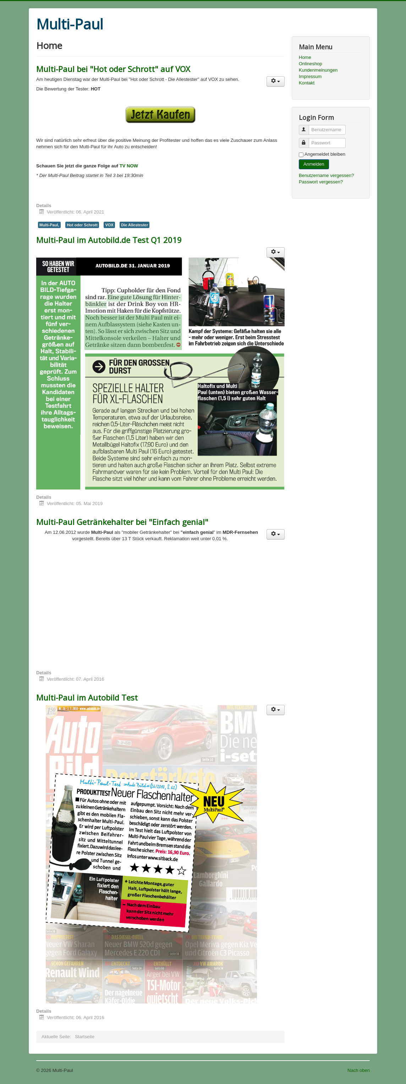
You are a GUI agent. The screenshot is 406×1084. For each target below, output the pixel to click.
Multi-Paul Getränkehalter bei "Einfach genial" (122, 521)
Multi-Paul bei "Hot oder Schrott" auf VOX (113, 68)
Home (305, 57)
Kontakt (306, 82)
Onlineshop (310, 63)
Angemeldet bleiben (324, 154)
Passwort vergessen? (321, 181)
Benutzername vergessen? (326, 175)
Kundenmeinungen (318, 70)
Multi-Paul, (49, 225)
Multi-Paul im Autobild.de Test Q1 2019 (109, 239)
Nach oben (358, 1070)
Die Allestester (134, 225)
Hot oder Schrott (82, 225)
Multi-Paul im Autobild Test (87, 697)
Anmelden (313, 164)
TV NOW (129, 165)
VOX (109, 225)
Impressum (310, 76)
